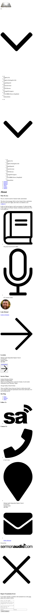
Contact (5, 187)
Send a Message (7, 540)
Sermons (6, 181)
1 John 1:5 (3, 204)
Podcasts (6, 183)
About (5, 185)
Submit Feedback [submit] (5, 612)
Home (5, 396)
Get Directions (4, 364)
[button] (16, 570)
